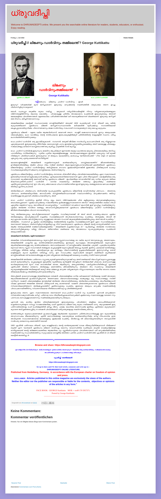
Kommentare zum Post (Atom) (30, 487)
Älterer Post (110, 483)
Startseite (63, 483)
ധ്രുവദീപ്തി (30, 12)
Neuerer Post (16, 483)
